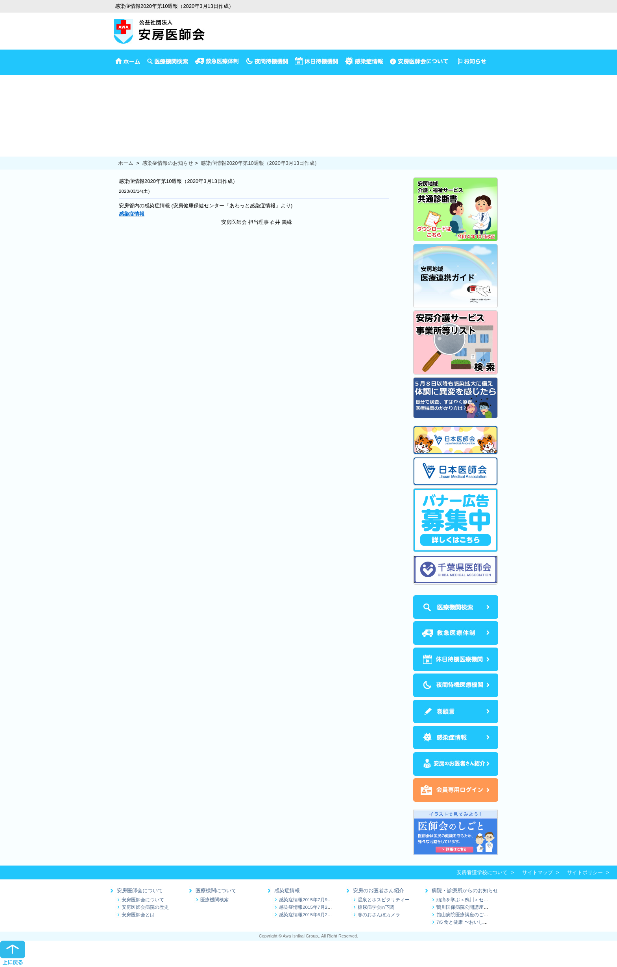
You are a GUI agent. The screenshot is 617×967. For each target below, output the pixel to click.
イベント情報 (15, 87)
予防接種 (10, 95)
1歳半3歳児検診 (18, 119)
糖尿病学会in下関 (376, 907)
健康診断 (10, 135)
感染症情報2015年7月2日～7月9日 (315, 907)
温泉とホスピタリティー (384, 899)
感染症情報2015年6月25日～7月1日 (316, 914)
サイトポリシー (585, 872)
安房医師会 (13, 78)
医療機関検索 (214, 899)
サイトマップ (537, 872)
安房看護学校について (482, 872)
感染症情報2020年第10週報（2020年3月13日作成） (260, 163)
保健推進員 (13, 144)
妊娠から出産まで (20, 128)
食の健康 (10, 152)
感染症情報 (287, 890)
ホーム (125, 163)
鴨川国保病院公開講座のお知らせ (471, 907)
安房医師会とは (138, 914)
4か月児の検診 (16, 103)
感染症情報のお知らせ (167, 163)
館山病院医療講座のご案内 (464, 914)
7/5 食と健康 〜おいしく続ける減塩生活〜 (481, 922)
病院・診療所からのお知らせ (465, 890)
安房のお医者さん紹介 (378, 890)
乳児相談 (10, 111)
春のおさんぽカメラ (379, 914)
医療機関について (216, 890)
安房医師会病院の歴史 (145, 907)
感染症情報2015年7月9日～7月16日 (316, 899)
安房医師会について (140, 890)
